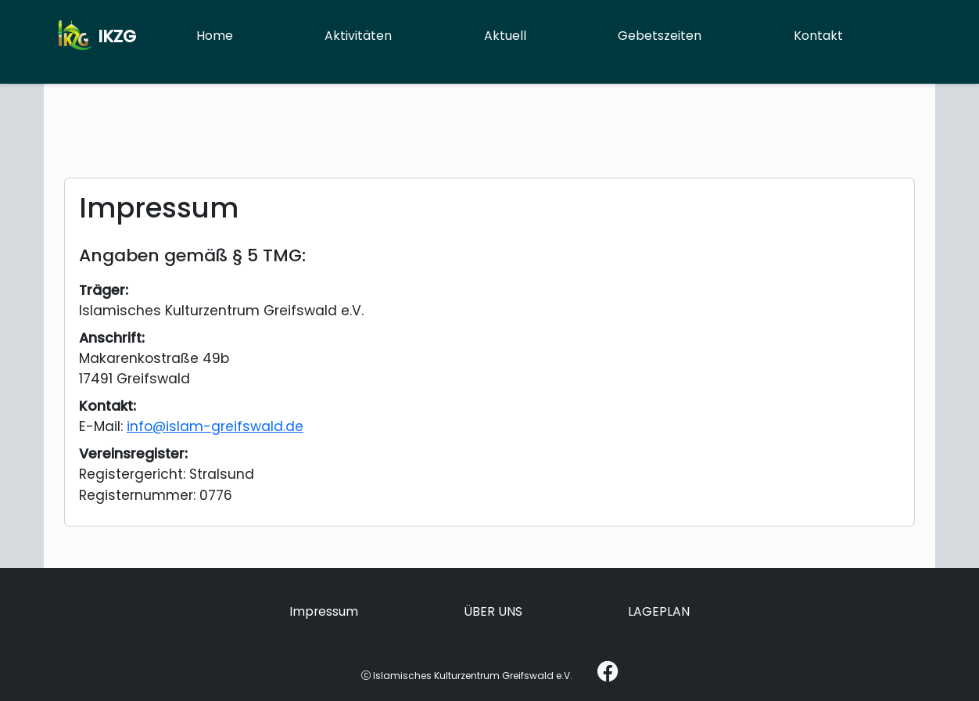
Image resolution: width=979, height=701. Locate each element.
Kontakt (818, 36)
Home (214, 36)
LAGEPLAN (659, 611)
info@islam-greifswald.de (215, 426)
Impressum (323, 611)
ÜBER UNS (493, 611)
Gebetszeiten (659, 36)
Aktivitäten (358, 36)
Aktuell (505, 36)
